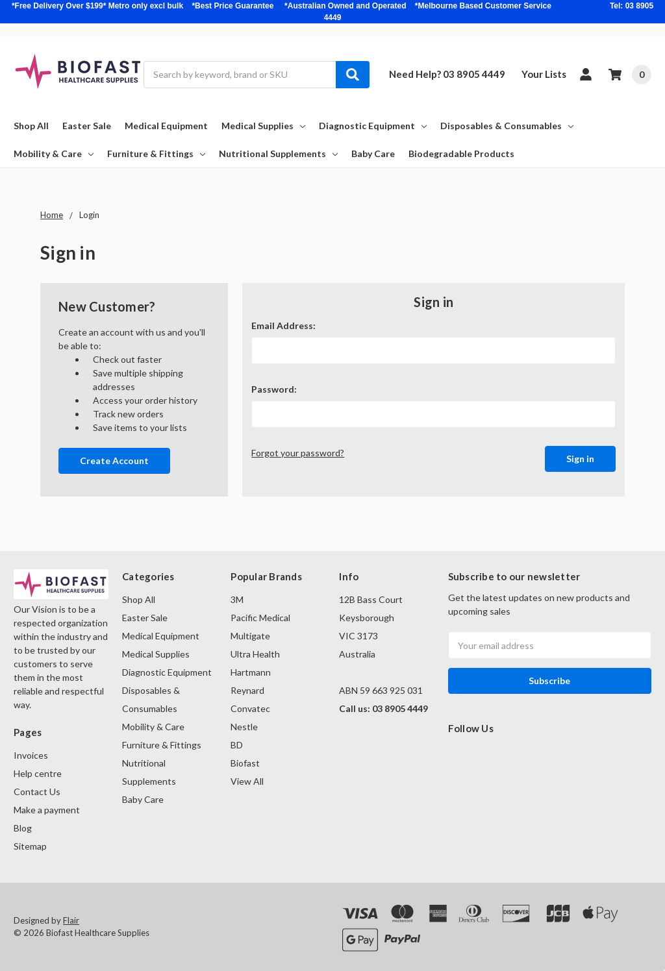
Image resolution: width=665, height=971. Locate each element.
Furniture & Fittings (156, 153)
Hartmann (251, 672)
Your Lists (543, 74)
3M (237, 599)
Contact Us (37, 791)
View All (247, 781)
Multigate (250, 635)
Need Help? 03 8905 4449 (447, 74)
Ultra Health (255, 653)
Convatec (250, 708)
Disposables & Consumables (506, 125)
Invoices (31, 755)
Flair (71, 920)
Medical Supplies (263, 125)
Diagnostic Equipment (373, 125)
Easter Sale (86, 125)
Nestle (244, 726)
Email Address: (283, 325)
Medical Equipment (166, 125)
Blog (23, 827)
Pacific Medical (260, 617)
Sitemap (30, 846)
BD (237, 744)
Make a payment (47, 809)
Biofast (245, 762)
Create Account (114, 460)
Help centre (38, 773)
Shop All (31, 125)
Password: (274, 389)
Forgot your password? (297, 452)
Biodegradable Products (461, 153)
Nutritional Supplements (278, 153)
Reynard (247, 690)
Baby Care (373, 153)
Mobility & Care (54, 153)
